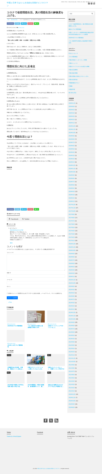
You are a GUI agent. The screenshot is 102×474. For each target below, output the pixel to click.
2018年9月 (72, 175)
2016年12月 (72, 243)
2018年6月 (72, 185)
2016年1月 (72, 276)
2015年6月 (72, 286)
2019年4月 (72, 152)
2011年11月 (72, 358)
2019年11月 (72, 129)
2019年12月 (72, 126)
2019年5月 (72, 149)
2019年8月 (72, 139)
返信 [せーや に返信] (11, 243)
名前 (9, 273)
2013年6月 (72, 332)
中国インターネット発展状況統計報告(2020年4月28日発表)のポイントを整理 (81, 33)
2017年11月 (72, 208)
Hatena (25, 23)
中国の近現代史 (73, 79)
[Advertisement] (36, 188)
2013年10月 (72, 319)
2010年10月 (72, 400)
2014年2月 (72, 306)
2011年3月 (72, 384)
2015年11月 (72, 279)
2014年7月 (72, 299)
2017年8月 (72, 217)
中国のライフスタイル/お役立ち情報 (79, 66)
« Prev (10, 303)
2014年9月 (72, 296)
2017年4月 (72, 230)
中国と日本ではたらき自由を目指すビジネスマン (48, 468)
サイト (9, 287)
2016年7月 (72, 260)
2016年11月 (72, 247)
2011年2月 (72, 387)
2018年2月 (72, 198)
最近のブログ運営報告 (75, 29)
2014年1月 (72, 309)
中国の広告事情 (73, 69)
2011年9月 (72, 365)
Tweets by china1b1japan (14, 436)
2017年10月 (72, 211)
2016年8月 (72, 257)
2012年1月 (72, 355)
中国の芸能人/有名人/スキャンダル (78, 76)
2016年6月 (72, 263)
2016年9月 (72, 253)
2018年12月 (72, 165)
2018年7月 (72, 181)
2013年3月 (72, 338)
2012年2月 (72, 351)
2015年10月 (72, 283)
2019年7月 (72, 142)
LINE (39, 23)
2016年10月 (72, 250)
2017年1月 (72, 240)
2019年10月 (72, 132)
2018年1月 (72, 201)
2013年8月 (72, 325)
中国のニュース (73, 63)
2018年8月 (72, 178)
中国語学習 (72, 89)
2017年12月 (72, 204)
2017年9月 (72, 214)
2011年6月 (72, 374)
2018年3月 (72, 194)
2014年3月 (72, 302)
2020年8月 (72, 106)
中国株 (70, 86)
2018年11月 (72, 168)
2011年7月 (72, 371)
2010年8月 (72, 407)
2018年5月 (72, 188)
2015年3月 (72, 289)
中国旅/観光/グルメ (74, 83)
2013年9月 (72, 322)
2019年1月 (72, 162)
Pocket (33, 23)
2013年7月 (72, 329)
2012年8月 (72, 345)
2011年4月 (72, 381)
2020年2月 (72, 119)
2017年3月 (72, 234)
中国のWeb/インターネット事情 (78, 60)
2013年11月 (72, 315)
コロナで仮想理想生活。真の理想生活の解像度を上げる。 (81, 25)
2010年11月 (72, 397)
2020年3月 (72, 116)
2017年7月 (72, 221)
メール (9, 280)
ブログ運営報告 (73, 56)
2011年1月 (72, 391)
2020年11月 (72, 103)
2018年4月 (72, 191)
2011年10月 (72, 361)
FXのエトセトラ (73, 53)
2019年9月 (72, 136)
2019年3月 (72, 155)
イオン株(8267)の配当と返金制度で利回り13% (81, 42)
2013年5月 (72, 335)
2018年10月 (72, 172)
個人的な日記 (21, 27)
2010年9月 (72, 404)
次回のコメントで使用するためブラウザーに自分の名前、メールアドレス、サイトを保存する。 (35, 294)
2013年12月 (72, 312)
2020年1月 (72, 122)
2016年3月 (72, 273)
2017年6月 (72, 224)
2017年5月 (72, 227)
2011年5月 (72, 378)
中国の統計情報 (73, 73)
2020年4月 (72, 113)
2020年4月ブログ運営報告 (76, 37)
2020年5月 (72, 109)
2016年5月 (72, 266)
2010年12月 (72, 394)
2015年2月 (72, 293)
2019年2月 (72, 158)
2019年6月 (72, 145)
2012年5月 (72, 348)
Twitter (18, 23)
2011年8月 (72, 368)
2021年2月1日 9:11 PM (16, 231)
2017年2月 (72, 237)
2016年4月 (72, 270)
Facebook (11, 23)
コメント (10, 253)
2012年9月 (72, 342)
